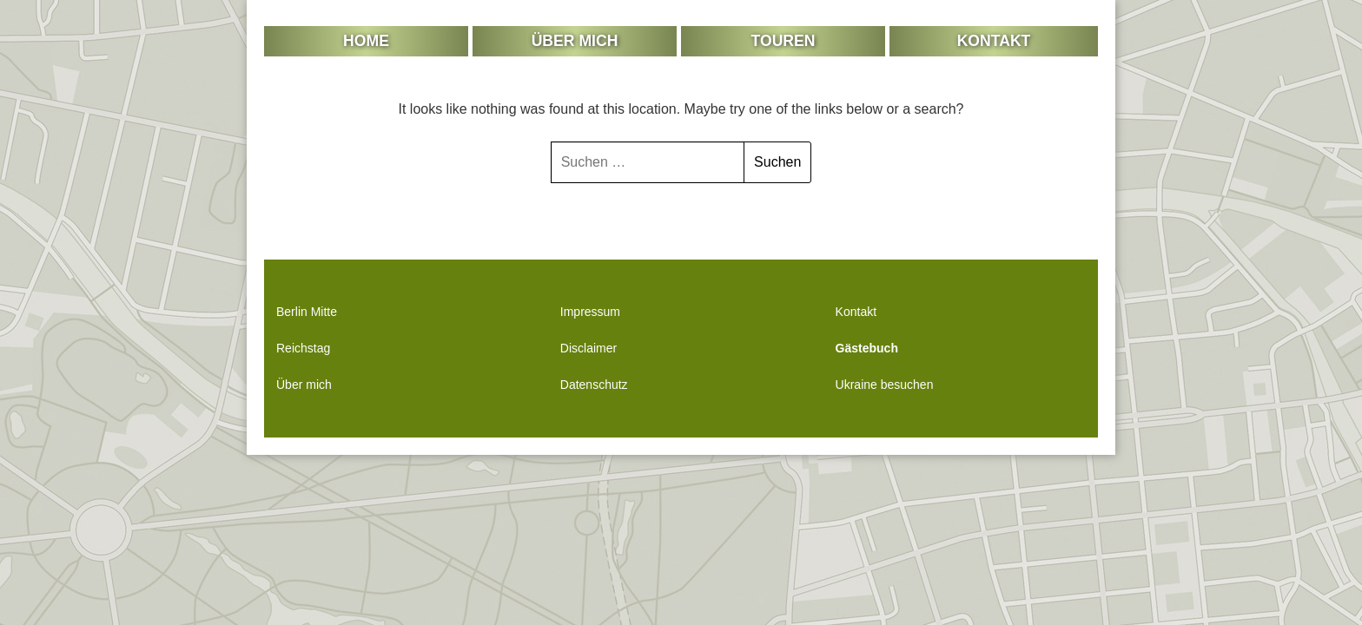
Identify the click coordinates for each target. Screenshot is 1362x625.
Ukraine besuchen (885, 384)
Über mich (575, 40)
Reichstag (303, 348)
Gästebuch (867, 348)
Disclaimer (588, 348)
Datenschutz (594, 384)
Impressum (590, 312)
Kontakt (994, 40)
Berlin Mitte (306, 312)
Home (366, 40)
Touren (783, 40)
